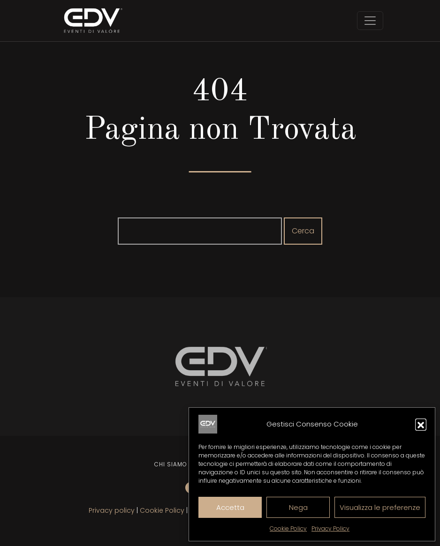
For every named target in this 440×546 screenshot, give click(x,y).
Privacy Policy (330, 528)
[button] (420, 424)
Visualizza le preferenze (380, 507)
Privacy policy (112, 510)
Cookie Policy (288, 528)
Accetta (230, 507)
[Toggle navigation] (370, 20)
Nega (298, 507)
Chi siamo (170, 464)
